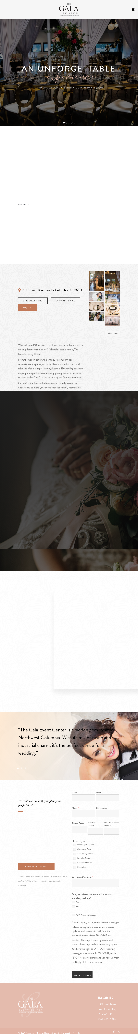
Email (99, 792)
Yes (77, 901)
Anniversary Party (85, 853)
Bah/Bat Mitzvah (84, 862)
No (77, 906)
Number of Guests (92, 824)
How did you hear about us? (111, 824)
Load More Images (112, 333)
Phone (75, 808)
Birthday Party (83, 858)
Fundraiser (81, 867)
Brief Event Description (82, 876)
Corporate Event (84, 849)
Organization (101, 808)
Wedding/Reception (85, 844)
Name (75, 792)
